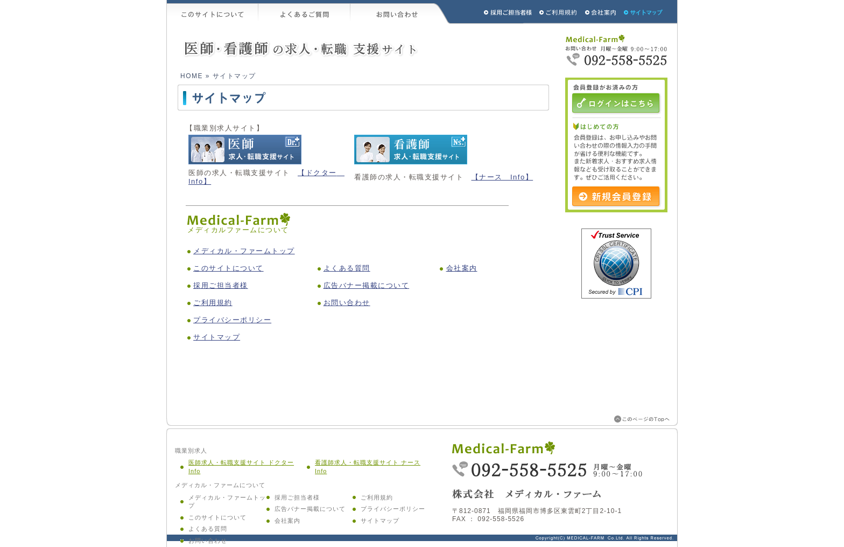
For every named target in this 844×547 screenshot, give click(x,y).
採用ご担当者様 (494, 12)
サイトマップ (643, 12)
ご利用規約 (559, 12)
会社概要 (601, 12)
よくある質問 (346, 268)
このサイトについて (212, 12)
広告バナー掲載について (366, 285)
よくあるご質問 (304, 12)
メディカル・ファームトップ (244, 251)
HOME (191, 76)
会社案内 (461, 268)
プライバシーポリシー (232, 320)
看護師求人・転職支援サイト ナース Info (367, 466)
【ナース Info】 (502, 177)
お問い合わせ (400, 12)
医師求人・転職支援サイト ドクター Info (241, 466)
